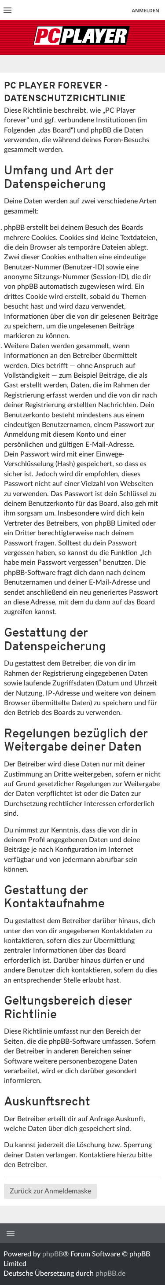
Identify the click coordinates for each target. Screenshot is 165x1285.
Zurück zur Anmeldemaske (50, 1191)
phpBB (52, 1254)
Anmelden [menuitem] (145, 10)
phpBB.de (110, 1273)
